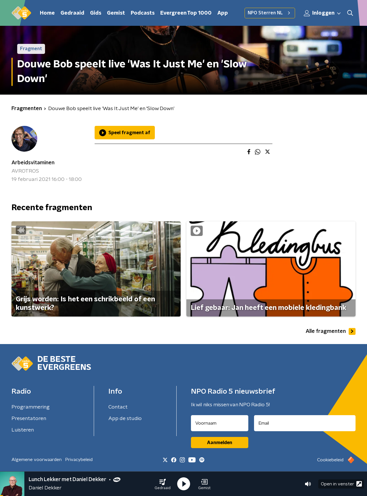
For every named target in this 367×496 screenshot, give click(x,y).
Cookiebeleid (330, 460)
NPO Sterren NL (270, 13)
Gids (95, 13)
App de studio (125, 418)
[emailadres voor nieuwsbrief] (305, 423)
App (222, 13)
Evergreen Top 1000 (186, 13)
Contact (118, 407)
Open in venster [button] (341, 484)
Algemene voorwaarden (36, 459)
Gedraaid (72, 13)
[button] (162, 484)
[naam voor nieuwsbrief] (219, 423)
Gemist (116, 13)
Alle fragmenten (331, 331)
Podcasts (143, 13)
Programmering (30, 407)
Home (47, 13)
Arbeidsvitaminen (32, 162)
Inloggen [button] (322, 13)
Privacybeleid (79, 459)
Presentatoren (28, 418)
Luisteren (22, 430)
